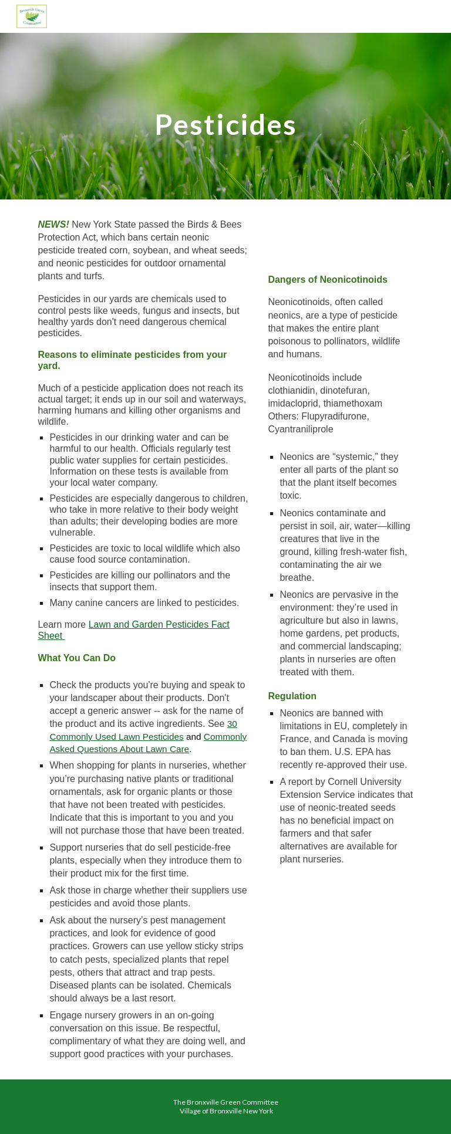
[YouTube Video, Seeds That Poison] (340, 240)
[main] (225, 115)
